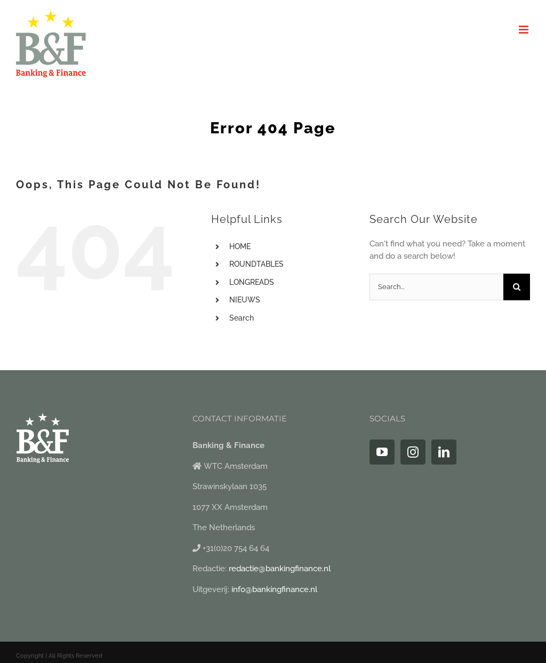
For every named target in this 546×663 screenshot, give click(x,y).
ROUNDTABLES (256, 264)
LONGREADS (251, 282)
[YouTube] (382, 452)
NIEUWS (244, 299)
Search (241, 318)
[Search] (516, 287)
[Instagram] (412, 452)
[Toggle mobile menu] (524, 29)
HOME (240, 246)
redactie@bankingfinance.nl (280, 568)
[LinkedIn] (443, 452)
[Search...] (436, 287)
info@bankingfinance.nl (274, 589)
